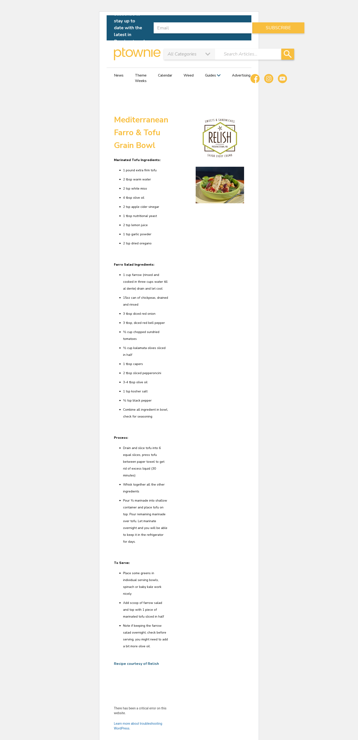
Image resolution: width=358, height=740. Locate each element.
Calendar (165, 75)
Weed (189, 75)
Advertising (241, 75)
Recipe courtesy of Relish (136, 663)
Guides (210, 75)
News (119, 75)
